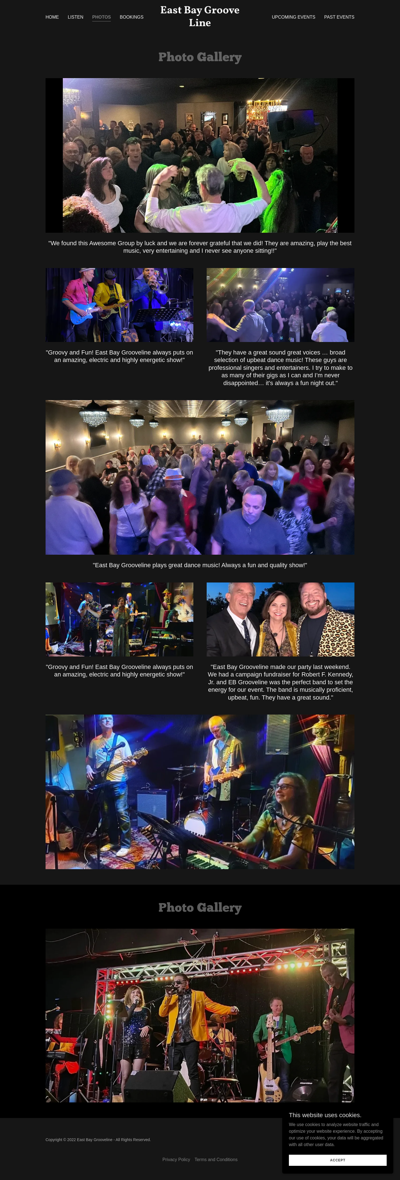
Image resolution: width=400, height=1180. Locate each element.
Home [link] (52, 17)
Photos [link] (101, 17)
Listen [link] (75, 17)
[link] (200, 24)
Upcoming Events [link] (293, 17)
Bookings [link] (131, 17)
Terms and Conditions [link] (216, 1159)
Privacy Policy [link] (176, 1159)
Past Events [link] (339, 17)
